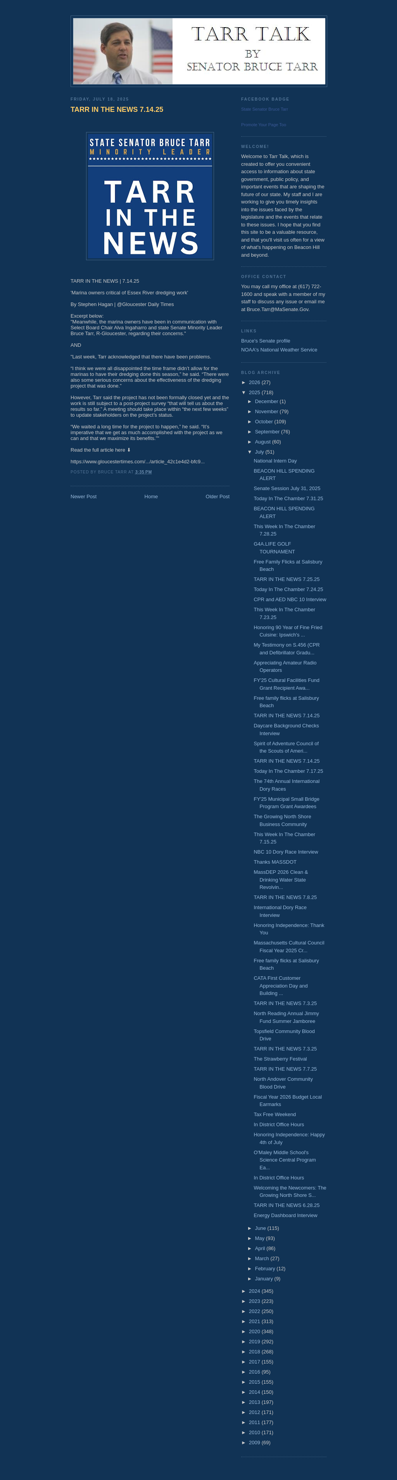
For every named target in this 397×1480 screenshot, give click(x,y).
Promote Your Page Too (263, 124)
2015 (255, 1382)
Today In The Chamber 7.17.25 (288, 771)
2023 (255, 1301)
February (266, 1268)
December (267, 401)
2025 (255, 392)
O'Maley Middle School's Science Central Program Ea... (285, 1160)
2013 (255, 1402)
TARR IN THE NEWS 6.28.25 (286, 1205)
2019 (255, 1341)
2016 (255, 1372)
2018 (255, 1352)
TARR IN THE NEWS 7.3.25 (285, 1003)
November (267, 411)
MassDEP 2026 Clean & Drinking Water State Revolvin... (281, 879)
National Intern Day (275, 461)
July (260, 452)
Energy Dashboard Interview (285, 1215)
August (263, 442)
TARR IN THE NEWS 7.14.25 (117, 109)
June (261, 1228)
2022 (255, 1311)
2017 (255, 1362)
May (260, 1238)
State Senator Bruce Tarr (264, 109)
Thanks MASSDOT (275, 862)
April (261, 1248)
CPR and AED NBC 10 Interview (290, 599)
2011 (255, 1422)
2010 (255, 1432)
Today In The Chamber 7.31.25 (288, 498)
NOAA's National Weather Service (279, 350)
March (263, 1258)
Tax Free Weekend (275, 1114)
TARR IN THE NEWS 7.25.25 (286, 579)
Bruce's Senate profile (265, 341)
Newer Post (84, 496)
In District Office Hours (279, 1124)
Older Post (218, 496)
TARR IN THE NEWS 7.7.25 (285, 1069)
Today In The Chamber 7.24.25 (288, 589)
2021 (255, 1321)
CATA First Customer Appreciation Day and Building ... (280, 985)
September (268, 432)
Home (151, 496)
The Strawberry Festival (280, 1059)
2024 (255, 1291)
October (264, 421)
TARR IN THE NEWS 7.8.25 (285, 897)
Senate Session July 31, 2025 (287, 488)
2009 (255, 1442)
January (264, 1279)
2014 (255, 1392)
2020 (255, 1331)
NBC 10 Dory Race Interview (286, 852)
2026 (255, 382)
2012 (255, 1412)
